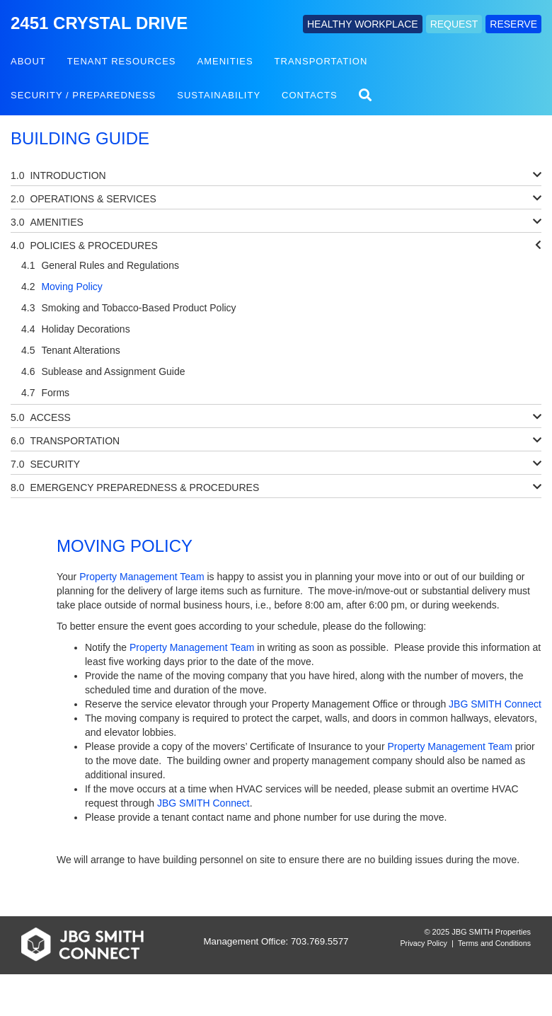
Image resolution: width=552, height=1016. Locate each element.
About (28, 61)
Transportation (321, 61)
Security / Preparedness (83, 95)
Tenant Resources (121, 61)
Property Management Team (141, 576)
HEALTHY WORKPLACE (362, 24)
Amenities (225, 61)
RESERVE (513, 24)
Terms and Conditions (494, 943)
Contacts (310, 95)
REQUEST (454, 24)
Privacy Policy (424, 943)
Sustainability (218, 95)
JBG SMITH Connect (495, 704)
